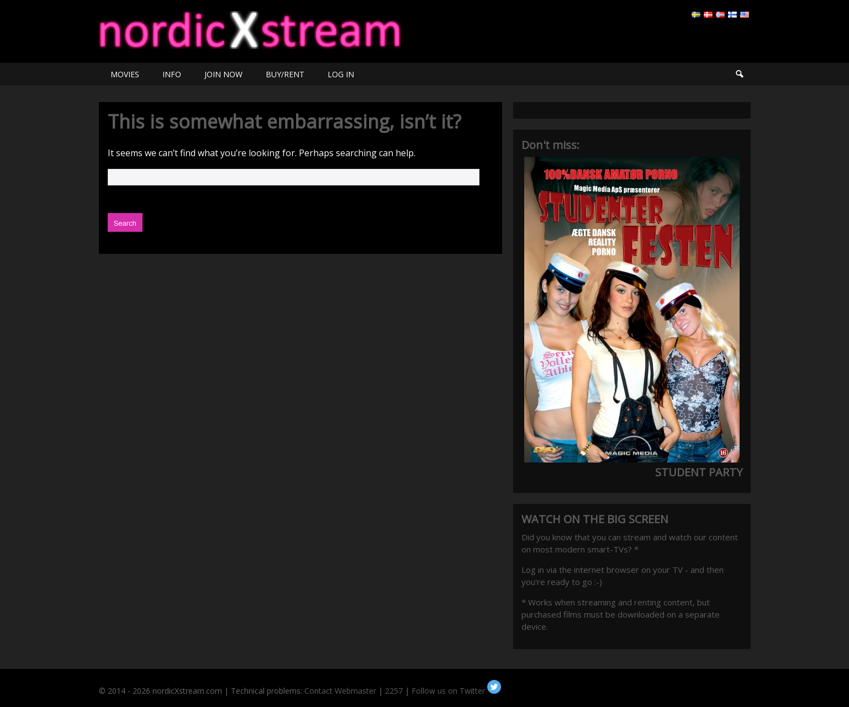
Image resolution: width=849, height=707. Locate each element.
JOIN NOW (223, 74)
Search (739, 74)
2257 (394, 690)
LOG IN (341, 74)
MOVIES (124, 74)
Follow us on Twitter (456, 690)
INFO (171, 74)
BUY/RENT (285, 74)
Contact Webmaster (340, 690)
